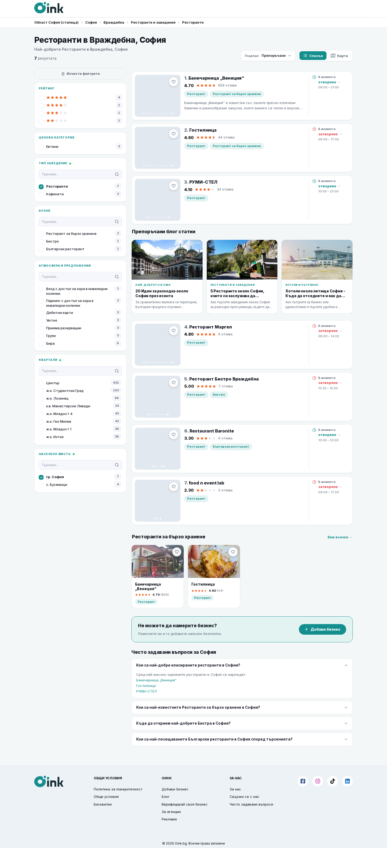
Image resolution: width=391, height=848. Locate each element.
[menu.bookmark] (176, 551)
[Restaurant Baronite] (158, 449)
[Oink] (48, 7)
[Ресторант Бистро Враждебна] (158, 397)
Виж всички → (340, 537)
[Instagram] (317, 781)
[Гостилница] (158, 148)
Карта (339, 55)
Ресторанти (193, 22)
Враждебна (114, 22)
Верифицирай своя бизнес (185, 804)
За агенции (171, 812)
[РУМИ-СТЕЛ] (158, 200)
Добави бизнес (322, 629)
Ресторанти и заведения (153, 22)
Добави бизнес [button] (175, 789)
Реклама (169, 819)
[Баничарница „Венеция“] (158, 96)
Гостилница (146, 685)
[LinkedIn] (347, 781)
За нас (235, 789)
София (91, 22)
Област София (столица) (56, 22)
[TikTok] (332, 781)
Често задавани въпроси (251, 804)
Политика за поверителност (118, 789)
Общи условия (106, 796)
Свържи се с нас (244, 796)
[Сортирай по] (268, 55)
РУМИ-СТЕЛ (146, 691)
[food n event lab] (158, 501)
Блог (166, 796)
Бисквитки (103, 804)
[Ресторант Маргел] (158, 345)
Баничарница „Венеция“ (156, 680)
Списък (313, 55)
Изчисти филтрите (80, 74)
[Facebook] (303, 781)
